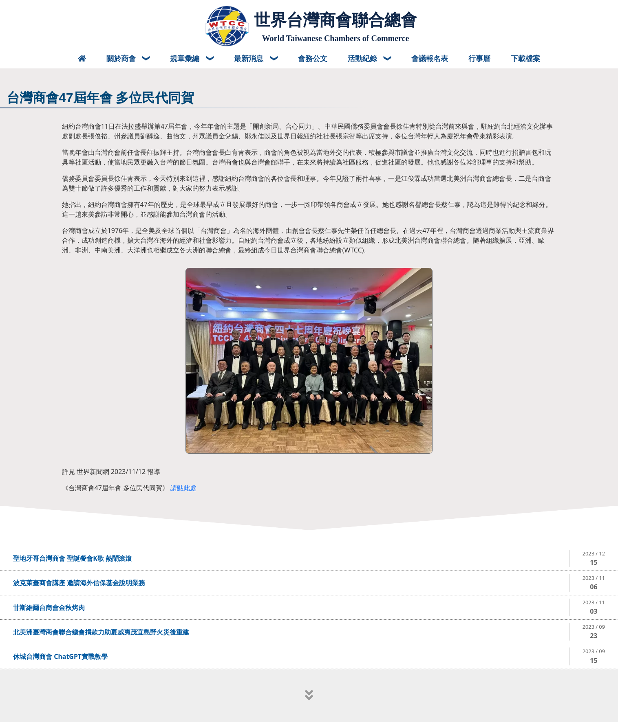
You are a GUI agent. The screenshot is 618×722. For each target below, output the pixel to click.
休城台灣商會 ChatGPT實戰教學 (60, 656)
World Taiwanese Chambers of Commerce (335, 38)
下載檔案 (525, 58)
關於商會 (122, 58)
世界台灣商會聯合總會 (335, 20)
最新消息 (249, 58)
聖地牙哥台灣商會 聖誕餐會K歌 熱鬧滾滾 (72, 558)
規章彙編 (185, 58)
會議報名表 (429, 58)
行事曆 (479, 58)
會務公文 (312, 58)
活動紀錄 (363, 58)
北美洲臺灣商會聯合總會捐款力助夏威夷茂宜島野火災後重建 (101, 632)
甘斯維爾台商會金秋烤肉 (49, 607)
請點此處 (183, 487)
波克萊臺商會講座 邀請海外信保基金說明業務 (79, 582)
